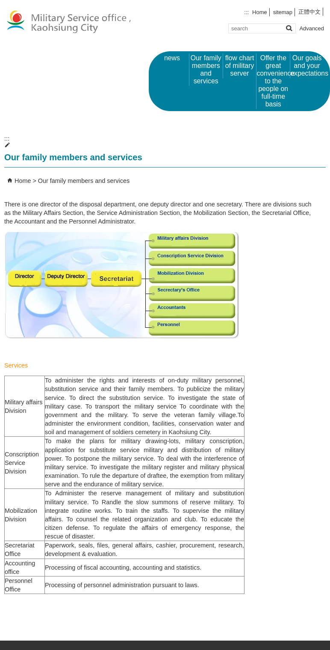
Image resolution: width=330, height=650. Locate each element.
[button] (288, 28)
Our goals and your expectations (307, 65)
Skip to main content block (4, 4)
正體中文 (309, 12)
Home (259, 12)
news (172, 58)
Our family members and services (206, 69)
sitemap (282, 12)
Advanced (311, 28)
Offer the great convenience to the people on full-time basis (273, 81)
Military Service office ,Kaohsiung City (72, 21)
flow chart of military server (239, 65)
